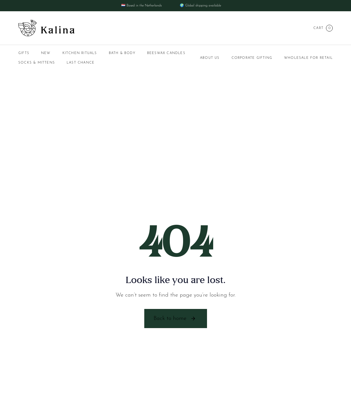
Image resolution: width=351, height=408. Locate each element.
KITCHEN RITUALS (79, 53)
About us (210, 58)
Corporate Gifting (251, 58)
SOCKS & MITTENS (36, 62)
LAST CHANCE (80, 62)
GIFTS (23, 53)
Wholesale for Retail (308, 58)
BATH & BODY (122, 53)
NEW (46, 53)
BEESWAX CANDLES (166, 53)
